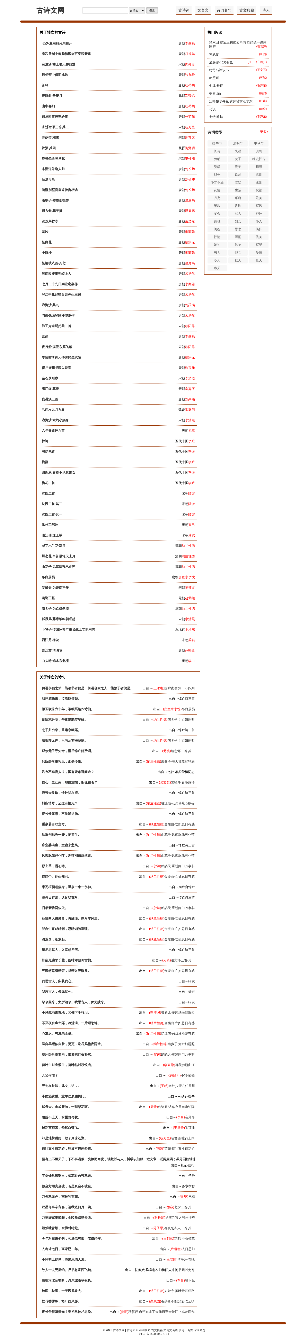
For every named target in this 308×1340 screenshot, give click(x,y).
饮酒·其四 (49, 148)
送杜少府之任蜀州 (182, 1086)
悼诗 (45, 441)
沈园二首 (48, 493)
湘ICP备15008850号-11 (154, 1333)
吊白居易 (48, 577)
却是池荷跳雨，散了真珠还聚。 (65, 1138)
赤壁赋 (214, 78)
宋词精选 (199, 1330)
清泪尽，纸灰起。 (55, 939)
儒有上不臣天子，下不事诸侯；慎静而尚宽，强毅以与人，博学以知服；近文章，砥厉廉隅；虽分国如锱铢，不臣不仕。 (128, 1159)
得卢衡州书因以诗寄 (56, 368)
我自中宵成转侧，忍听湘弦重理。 (66, 929)
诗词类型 (215, 132)
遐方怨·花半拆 (52, 211)
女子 (238, 159)
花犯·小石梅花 (184, 1238)
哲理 (238, 205)
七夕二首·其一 (184, 1207)
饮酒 (238, 174)
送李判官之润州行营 (180, 1217)
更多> (264, 132)
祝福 (259, 190)
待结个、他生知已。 (56, 876)
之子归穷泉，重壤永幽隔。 (61, 730)
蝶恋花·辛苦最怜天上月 (58, 556)
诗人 (266, 10)
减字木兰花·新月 (53, 545)
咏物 (238, 244)
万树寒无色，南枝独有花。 (61, 1196)
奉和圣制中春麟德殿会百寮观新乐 (66, 54)
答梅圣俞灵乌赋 (53, 158)
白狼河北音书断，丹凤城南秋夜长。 (68, 1280)
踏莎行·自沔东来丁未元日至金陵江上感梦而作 (161, 1312)
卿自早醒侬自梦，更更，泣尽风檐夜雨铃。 (73, 1044)
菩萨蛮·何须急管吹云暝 (178, 1301)
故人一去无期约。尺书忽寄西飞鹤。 (68, 1270)
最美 (259, 198)
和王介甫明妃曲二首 (56, 326)
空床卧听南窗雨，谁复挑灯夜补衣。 (68, 1054)
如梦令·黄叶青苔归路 (179, 1291)
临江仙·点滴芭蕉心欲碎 (178, 803)
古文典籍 (246, 10)
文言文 (203, 10)
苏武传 (214, 54)
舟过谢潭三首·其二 (55, 127)
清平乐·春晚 (186, 1259)
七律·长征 (216, 85)
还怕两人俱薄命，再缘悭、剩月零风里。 (71, 918)
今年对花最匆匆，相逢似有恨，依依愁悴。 (73, 1238)
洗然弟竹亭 (50, 221)
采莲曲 (190, 1127)
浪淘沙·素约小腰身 (55, 420)
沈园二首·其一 (52, 514)
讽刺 (259, 151)
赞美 (238, 166)
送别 (259, 182)
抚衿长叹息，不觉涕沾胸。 (61, 813)
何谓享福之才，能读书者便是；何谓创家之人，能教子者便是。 (87, 688)
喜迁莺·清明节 (52, 650)
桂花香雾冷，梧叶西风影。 (61, 1301)
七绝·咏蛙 (216, 117)
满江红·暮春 (50, 389)
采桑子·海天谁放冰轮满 (178, 761)
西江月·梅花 (50, 640)
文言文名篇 (171, 1330)
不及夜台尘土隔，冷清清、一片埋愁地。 (71, 1023)
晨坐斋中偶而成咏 (55, 75)
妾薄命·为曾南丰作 (55, 587)
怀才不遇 (217, 182)
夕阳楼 (47, 252)
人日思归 (188, 1249)
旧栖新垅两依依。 (55, 908)
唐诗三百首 (186, 1330)
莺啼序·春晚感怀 (183, 782)
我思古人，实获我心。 (58, 981)
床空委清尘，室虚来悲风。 (61, 845)
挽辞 (45, 462)
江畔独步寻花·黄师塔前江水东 (231, 101)
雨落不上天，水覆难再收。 (61, 1117)
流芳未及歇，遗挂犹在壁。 (61, 793)
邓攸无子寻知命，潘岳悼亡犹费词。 (68, 751)
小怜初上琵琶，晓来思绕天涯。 (65, 1259)
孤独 (217, 221)
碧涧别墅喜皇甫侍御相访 (60, 190)
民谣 (238, 151)
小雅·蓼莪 (188, 1075)
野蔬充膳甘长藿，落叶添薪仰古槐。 (68, 960)
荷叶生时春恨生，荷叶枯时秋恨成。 (68, 1065)
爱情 (259, 252)
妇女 (238, 221)
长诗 (217, 151)
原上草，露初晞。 (55, 866)
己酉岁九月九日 (53, 409)
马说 (212, 109)
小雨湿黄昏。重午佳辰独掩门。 (65, 1096)
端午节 (217, 143)
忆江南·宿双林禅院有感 (178, 1033)
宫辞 (45, 336)
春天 (217, 268)
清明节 (238, 143)
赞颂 (217, 166)
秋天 (238, 260)
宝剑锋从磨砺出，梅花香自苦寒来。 (68, 1175)
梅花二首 (48, 483)
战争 (217, 174)
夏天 (259, 260)
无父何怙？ (50, 1075)
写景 (259, 244)
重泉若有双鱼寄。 (55, 824)
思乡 (217, 252)
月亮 (217, 198)
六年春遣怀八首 (53, 430)
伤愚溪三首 (50, 399)
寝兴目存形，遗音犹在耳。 (61, 897)
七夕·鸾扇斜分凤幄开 (57, 43)
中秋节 (259, 143)
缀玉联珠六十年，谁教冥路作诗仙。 (68, 709)
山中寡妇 (48, 106)
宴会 (217, 213)
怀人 (259, 221)
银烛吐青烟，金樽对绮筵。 (61, 1228)
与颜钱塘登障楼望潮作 (58, 315)
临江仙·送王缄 (52, 535)
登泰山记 (215, 93)
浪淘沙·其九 (50, 305)
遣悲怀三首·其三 (183, 751)
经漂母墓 (48, 179)
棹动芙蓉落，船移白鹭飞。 (61, 1127)
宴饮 (238, 182)
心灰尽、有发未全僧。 (58, 1033)
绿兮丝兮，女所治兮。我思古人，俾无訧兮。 (74, 1002)
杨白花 (47, 242)
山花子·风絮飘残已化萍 (58, 566)
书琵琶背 (48, 451)
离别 (259, 174)
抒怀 (259, 213)
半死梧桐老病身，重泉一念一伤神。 (68, 887)
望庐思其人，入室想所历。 (61, 950)
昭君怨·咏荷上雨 (183, 1138)
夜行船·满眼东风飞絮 (57, 347)
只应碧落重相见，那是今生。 (63, 761)
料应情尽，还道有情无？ (60, 803)
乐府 (238, 198)
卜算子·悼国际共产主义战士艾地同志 (68, 629)
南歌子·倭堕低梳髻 (55, 200)
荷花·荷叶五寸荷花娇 (179, 1148)
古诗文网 (50, 10)
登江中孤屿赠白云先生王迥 (61, 294)
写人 (238, 213)
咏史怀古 (258, 159)
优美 (259, 237)
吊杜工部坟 (50, 525)
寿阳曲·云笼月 (52, 95)
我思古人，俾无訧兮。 (58, 991)
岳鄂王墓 (48, 598)
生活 (238, 190)
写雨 (238, 237)
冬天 (217, 260)
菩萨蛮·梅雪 (50, 137)
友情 (217, 190)
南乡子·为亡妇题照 (55, 608)
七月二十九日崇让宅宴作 (60, 284)
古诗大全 (132, 1330)
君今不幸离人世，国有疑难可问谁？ (68, 772)
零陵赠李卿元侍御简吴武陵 (61, 357)
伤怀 (259, 229)
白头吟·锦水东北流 (55, 661)
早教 (217, 205)
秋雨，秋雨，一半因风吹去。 (63, 1291)
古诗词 (184, 10)
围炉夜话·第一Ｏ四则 (179, 688)
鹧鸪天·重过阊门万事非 (178, 866)
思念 (238, 229)
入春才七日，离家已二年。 (61, 1249)
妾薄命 (190, 1117)
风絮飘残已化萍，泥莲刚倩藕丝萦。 (68, 855)
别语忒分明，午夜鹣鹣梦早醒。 (65, 719)
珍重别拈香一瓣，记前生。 (61, 834)
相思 (259, 166)
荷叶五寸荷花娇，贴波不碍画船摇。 (68, 1148)
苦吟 (45, 85)
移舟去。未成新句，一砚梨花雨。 (66, 1107)
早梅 (191, 1196)
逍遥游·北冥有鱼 (221, 62)
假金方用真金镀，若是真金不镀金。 (68, 1186)
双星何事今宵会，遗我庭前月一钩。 (68, 1207)
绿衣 (191, 981)
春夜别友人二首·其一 (179, 1228)
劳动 (217, 159)
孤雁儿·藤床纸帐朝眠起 (58, 619)
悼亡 (238, 252)
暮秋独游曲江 (185, 1065)
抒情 (217, 237)
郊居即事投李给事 (55, 116)
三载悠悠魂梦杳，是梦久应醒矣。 (66, 970)
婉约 (217, 244)
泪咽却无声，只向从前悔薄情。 (65, 740)
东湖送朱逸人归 (53, 169)
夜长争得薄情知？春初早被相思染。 (68, 1312)
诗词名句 (224, 10)
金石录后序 (50, 378)
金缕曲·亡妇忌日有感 (179, 824)
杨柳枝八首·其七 (53, 263)
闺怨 (217, 229)
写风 (259, 205)
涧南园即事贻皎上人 (56, 273)
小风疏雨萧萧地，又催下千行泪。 (66, 1012)
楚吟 (45, 232)
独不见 (190, 1280)
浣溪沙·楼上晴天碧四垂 (58, 64)
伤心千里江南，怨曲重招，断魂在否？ (69, 782)
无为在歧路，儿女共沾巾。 (61, 1086)
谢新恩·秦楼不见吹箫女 (58, 472)
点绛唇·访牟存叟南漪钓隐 (176, 1107)
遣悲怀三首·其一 (183, 960)
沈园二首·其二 (52, 504)
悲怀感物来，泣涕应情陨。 (61, 698)
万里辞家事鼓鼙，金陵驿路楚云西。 (68, 1217)
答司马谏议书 (219, 70)
